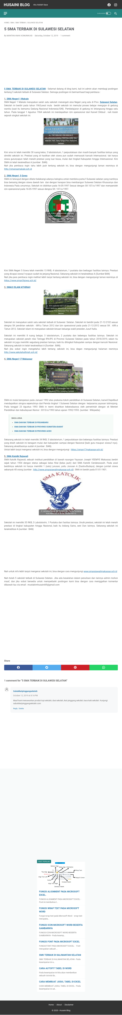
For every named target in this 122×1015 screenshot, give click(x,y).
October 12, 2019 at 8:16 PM (25, 694)
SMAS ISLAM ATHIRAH (18, 286)
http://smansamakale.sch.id (18, 168)
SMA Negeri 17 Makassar (19, 358)
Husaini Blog (17, 3)
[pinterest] (75, 666)
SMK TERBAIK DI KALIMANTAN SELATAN (60, 954)
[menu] (7, 11)
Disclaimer (69, 1005)
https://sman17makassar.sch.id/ (87, 448)
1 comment (65, 34)
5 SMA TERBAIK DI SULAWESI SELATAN (25, 87)
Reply (15, 707)
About (59, 1005)
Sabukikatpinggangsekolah (25, 690)
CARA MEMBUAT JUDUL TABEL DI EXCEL (60, 981)
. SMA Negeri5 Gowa (16, 174)
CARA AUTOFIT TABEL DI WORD (55, 968)
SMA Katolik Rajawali (17, 455)
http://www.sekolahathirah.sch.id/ (21, 351)
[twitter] (47, 666)
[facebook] (108, 4)
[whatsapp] (103, 666)
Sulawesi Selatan (108, 101)
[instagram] (115, 4)
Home (51, 1005)
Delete (21, 707)
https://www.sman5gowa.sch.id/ (20, 279)
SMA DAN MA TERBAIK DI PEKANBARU (31, 421)
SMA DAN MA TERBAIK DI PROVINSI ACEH (32, 430)
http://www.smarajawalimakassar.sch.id (53, 468)
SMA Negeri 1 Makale (18, 97)
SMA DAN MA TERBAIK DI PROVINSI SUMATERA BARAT (38, 425)
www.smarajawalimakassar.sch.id (100, 570)
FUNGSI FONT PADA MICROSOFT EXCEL (59, 941)
